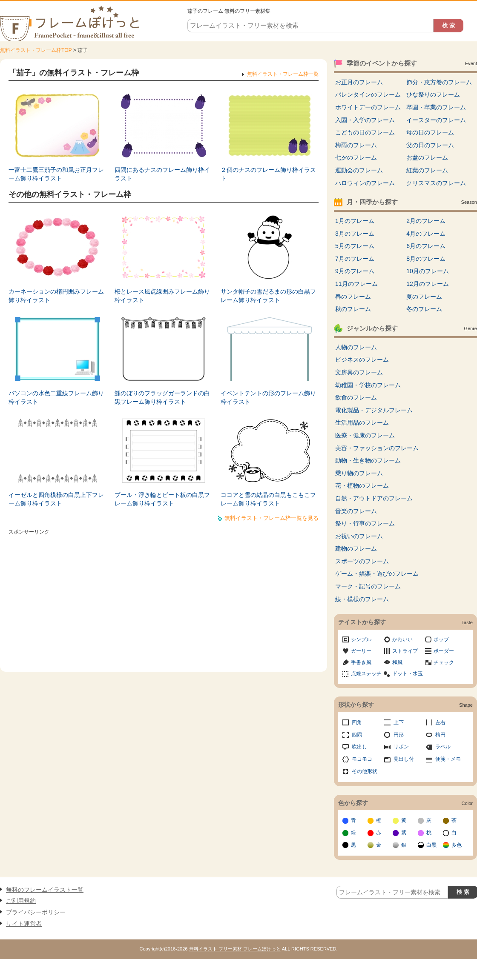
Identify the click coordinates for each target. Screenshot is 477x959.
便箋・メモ (448, 759)
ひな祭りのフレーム (433, 94)
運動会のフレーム (359, 170)
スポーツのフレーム (362, 561)
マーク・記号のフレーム (368, 586)
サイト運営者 (24, 923)
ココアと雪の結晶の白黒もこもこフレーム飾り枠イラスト (268, 499)
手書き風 (361, 662)
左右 (440, 722)
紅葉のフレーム (427, 170)
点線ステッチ (366, 673)
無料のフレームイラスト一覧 (44, 889)
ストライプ (405, 651)
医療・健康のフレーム (365, 435)
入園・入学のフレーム (365, 120)
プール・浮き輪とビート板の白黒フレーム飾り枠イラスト (162, 499)
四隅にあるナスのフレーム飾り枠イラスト (162, 174)
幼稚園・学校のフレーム (368, 385)
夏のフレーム (424, 296)
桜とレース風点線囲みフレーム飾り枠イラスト (162, 295)
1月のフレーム (354, 220)
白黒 (431, 845)
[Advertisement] (164, 597)
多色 (456, 845)
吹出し (359, 747)
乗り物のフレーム (359, 473)
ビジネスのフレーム (362, 359)
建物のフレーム (356, 548)
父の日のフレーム (430, 145)
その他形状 (364, 771)
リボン (401, 747)
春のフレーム (353, 296)
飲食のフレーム (356, 397)
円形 (399, 735)
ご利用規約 (21, 900)
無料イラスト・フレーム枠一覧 (283, 74)
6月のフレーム (425, 246)
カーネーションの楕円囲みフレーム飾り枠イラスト (56, 295)
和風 (397, 662)
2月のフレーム (425, 220)
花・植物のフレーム (362, 485)
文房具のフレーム (359, 372)
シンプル (361, 639)
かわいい (402, 639)
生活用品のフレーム (362, 422)
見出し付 (404, 759)
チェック (444, 662)
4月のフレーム (425, 233)
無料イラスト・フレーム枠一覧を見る (271, 518)
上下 (399, 722)
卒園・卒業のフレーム (436, 107)
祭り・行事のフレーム (365, 523)
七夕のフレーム (356, 157)
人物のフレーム (356, 347)
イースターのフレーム (436, 120)
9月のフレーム (354, 271)
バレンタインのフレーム (368, 94)
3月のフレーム (354, 233)
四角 (357, 722)
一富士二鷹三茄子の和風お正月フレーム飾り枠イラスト (56, 174)
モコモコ (362, 759)
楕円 (440, 735)
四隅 (357, 735)
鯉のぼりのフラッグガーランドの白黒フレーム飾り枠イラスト (162, 397)
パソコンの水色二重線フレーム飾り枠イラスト (56, 397)
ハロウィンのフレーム (365, 183)
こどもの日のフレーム (365, 132)
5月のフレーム (354, 246)
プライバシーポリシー (36, 912)
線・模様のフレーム (362, 599)
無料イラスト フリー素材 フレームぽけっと (235, 948)
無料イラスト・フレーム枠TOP (36, 50)
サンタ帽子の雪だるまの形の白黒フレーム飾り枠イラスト (268, 295)
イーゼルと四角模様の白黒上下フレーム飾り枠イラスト (56, 499)
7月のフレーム (354, 258)
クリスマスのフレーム (436, 183)
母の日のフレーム (430, 132)
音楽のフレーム (356, 511)
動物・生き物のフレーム (368, 460)
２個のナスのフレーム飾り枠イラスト (268, 174)
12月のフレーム (427, 283)
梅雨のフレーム (356, 145)
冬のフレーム (424, 308)
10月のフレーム (427, 271)
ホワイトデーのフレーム (368, 107)
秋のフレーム (353, 308)
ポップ (441, 639)
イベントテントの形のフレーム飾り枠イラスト (268, 397)
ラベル (443, 747)
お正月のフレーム (359, 82)
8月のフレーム (425, 258)
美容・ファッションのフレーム (377, 448)
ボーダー (444, 651)
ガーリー (361, 651)
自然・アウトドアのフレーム (374, 498)
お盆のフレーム (427, 157)
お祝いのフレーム (359, 536)
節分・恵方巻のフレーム (439, 82)
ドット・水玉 (407, 673)
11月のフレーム (356, 283)
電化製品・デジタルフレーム (374, 410)
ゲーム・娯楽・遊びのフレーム (377, 573)
